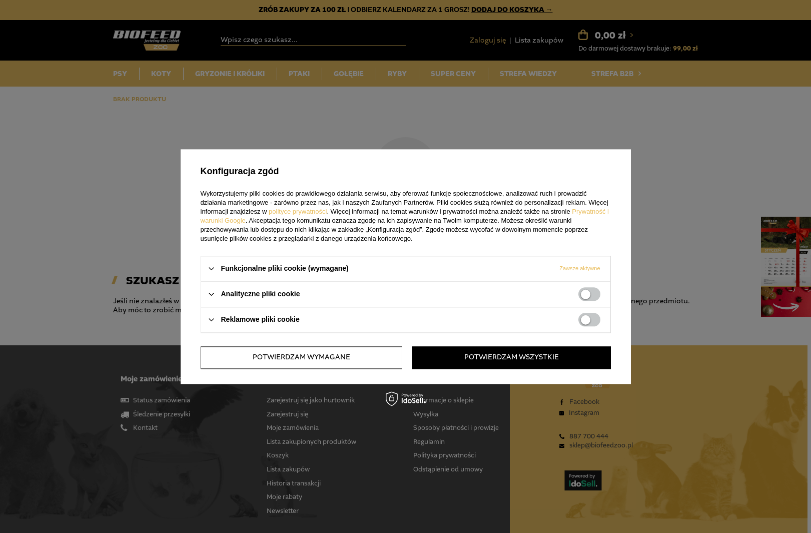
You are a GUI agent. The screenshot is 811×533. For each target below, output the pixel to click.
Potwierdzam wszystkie (511, 357)
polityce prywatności (298, 211)
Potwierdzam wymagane (301, 357)
